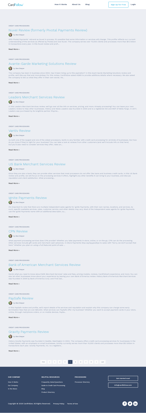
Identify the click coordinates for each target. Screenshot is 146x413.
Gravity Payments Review (29, 332)
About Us (75, 4)
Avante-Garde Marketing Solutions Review (42, 64)
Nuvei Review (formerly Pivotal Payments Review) (48, 30)
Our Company (13, 385)
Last (102, 362)
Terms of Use (74, 404)
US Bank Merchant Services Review (37, 164)
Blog (87, 4)
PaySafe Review (21, 298)
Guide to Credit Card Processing (54, 385)
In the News (12, 389)
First (43, 362)
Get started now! (123, 378)
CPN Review (18, 231)
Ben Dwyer (20, 35)
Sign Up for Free (118, 5)
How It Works (60, 4)
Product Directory (48, 392)
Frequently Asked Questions (52, 382)
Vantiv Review (19, 131)
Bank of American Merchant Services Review (45, 265)
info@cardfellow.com (123, 385)
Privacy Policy (59, 404)
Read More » (14, 49)
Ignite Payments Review (28, 198)
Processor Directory (82, 382)
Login (133, 4)
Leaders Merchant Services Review (37, 97)
